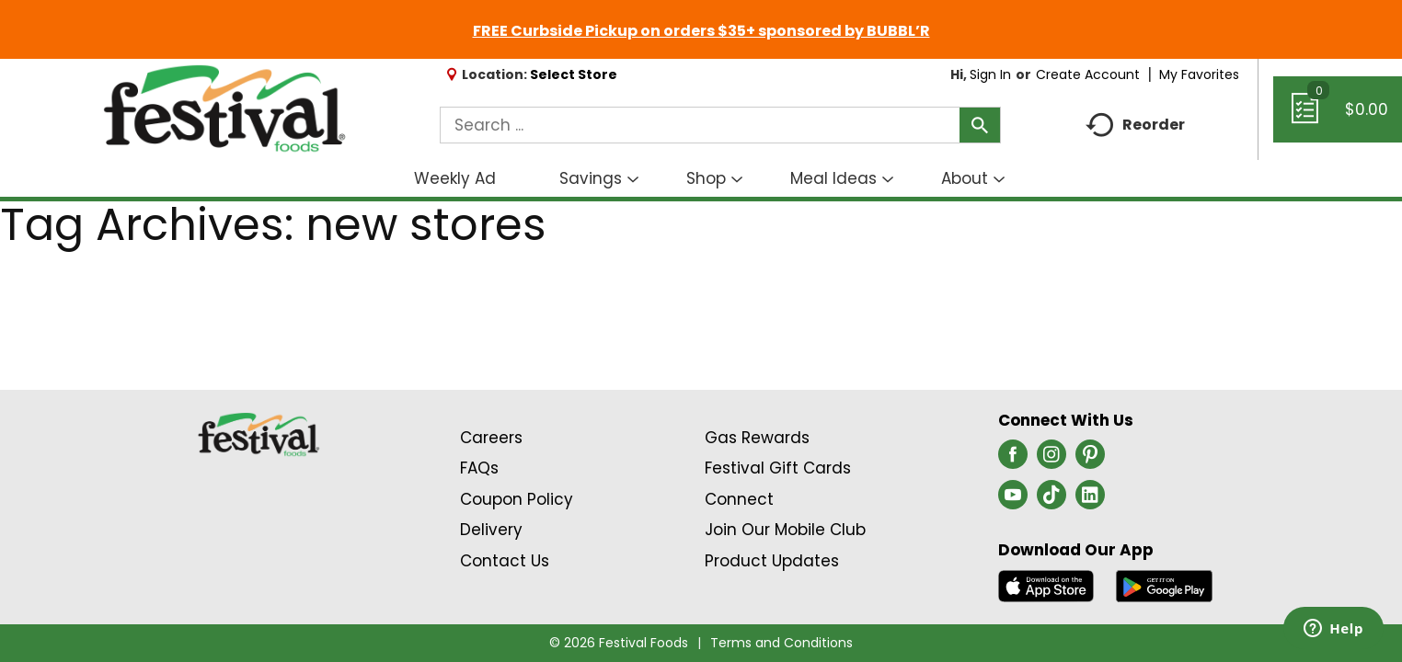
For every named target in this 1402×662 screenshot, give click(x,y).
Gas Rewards (757, 438)
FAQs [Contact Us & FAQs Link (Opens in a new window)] (479, 468)
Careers (491, 438)
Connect (739, 499)
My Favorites (1201, 74)
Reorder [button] (1135, 125)
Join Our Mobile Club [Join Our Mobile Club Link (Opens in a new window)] (785, 530)
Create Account (1088, 74)
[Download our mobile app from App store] (1046, 585)
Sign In (990, 74)
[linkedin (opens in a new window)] (1090, 500)
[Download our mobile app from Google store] (1164, 585)
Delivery (491, 530)
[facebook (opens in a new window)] (1013, 460)
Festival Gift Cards (778, 468)
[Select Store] (575, 74)
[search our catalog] (980, 125)
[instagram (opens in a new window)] (1051, 460)
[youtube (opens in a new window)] (1013, 500)
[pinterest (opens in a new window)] (1090, 460)
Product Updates (772, 561)
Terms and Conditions (781, 642)
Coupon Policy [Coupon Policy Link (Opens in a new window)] (516, 499)
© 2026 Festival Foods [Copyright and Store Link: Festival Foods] (618, 642)
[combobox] (720, 125)
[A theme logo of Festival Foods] (224, 109)
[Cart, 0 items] (1337, 118)
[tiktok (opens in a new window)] (1051, 500)
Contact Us (504, 561)
